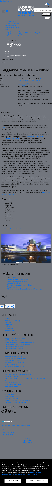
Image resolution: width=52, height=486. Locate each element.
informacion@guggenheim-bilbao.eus (31, 83)
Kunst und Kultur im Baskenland (17, 279)
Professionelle (8, 434)
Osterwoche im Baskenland (14, 366)
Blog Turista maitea (12, 396)
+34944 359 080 (23, 81)
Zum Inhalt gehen (6, 1)
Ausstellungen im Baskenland (17, 281)
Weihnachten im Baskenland (14, 362)
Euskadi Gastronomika (12, 382)
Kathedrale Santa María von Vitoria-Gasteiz (19, 343)
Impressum (5, 429)
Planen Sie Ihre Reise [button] (12, 27)
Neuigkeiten (9, 394)
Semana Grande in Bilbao (13, 357)
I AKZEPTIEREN (13, 481)
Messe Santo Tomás (12, 364)
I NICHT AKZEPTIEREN (36, 481)
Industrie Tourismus (12, 376)
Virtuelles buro (27, 443)
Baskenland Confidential (13, 229)
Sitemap (27, 439)
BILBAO (13, 277)
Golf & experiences (11, 386)
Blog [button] (7, 29)
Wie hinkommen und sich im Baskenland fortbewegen (25, 289)
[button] (5, 11)
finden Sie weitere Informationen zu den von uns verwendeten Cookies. (22, 474)
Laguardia (8, 325)
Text (49, 6)
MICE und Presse (8, 432)
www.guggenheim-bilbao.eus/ (28, 85)
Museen (7, 54)
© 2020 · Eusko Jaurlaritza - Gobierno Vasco (15, 425)
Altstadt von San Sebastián (14, 349)
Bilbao (3, 127)
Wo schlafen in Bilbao (14, 283)
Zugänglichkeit (27, 441)
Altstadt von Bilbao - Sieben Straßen (17, 345)
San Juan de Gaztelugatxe (14, 321)
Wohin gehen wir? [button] (11, 21)
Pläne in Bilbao (12, 287)
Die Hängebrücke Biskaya (13, 341)
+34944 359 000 (35, 81)
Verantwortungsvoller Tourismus (16, 402)
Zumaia (7, 327)
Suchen (46, 14)
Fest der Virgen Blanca (12, 361)
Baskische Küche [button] (10, 25)
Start (7, 52)
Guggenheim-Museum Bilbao (15, 339)
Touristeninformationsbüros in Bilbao (20, 285)
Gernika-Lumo (10, 331)
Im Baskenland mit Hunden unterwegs (18, 374)
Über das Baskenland (12, 398)
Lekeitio (8, 323)
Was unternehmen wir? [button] (13, 23)
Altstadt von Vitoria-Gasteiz (14, 347)
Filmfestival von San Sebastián (15, 359)
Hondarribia (9, 329)
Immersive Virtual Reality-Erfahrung (17, 400)
